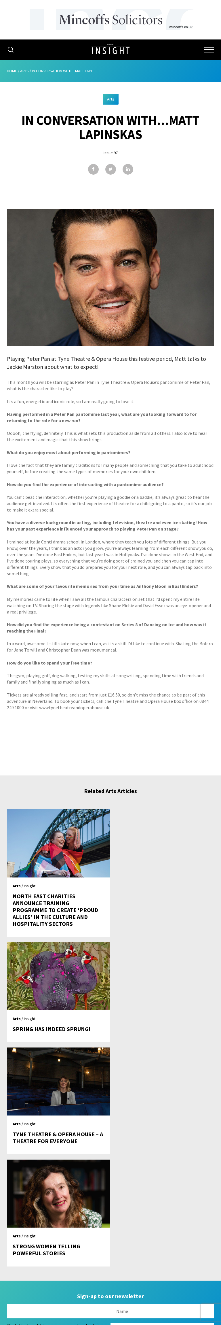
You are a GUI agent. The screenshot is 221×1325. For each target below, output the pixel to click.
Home (12, 70)
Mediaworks (55, 1319)
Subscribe (110, 1239)
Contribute (110, 1250)
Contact (111, 1261)
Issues (110, 1228)
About (111, 1206)
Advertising (110, 1217)
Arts (24, 70)
